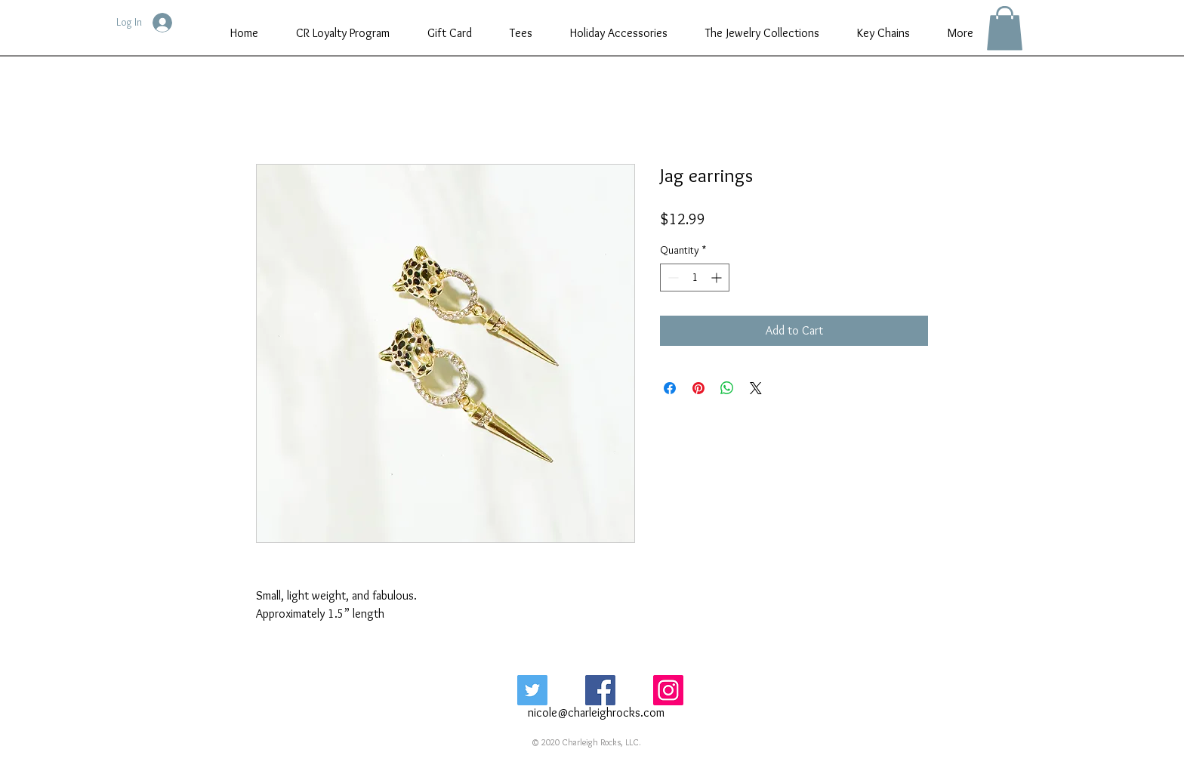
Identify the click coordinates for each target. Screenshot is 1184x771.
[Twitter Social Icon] (532, 690)
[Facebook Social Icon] (600, 690)
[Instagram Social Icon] (668, 690)
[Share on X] (756, 388)
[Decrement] (671, 277)
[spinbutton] (694, 277)
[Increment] (717, 277)
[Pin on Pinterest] (698, 388)
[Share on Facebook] (670, 388)
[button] (1004, 28)
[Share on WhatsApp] (727, 388)
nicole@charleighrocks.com (596, 712)
